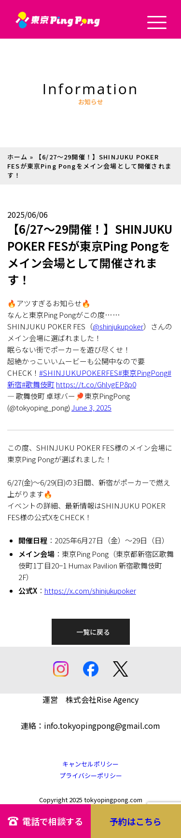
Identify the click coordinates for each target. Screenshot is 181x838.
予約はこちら (136, 821)
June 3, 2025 (91, 407)
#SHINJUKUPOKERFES (78, 373)
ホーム (17, 156)
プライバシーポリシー (90, 775)
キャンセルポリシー (90, 763)
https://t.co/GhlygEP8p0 (96, 384)
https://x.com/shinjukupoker (90, 590)
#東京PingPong (142, 373)
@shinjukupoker (118, 326)
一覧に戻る (93, 632)
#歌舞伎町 (38, 384)
